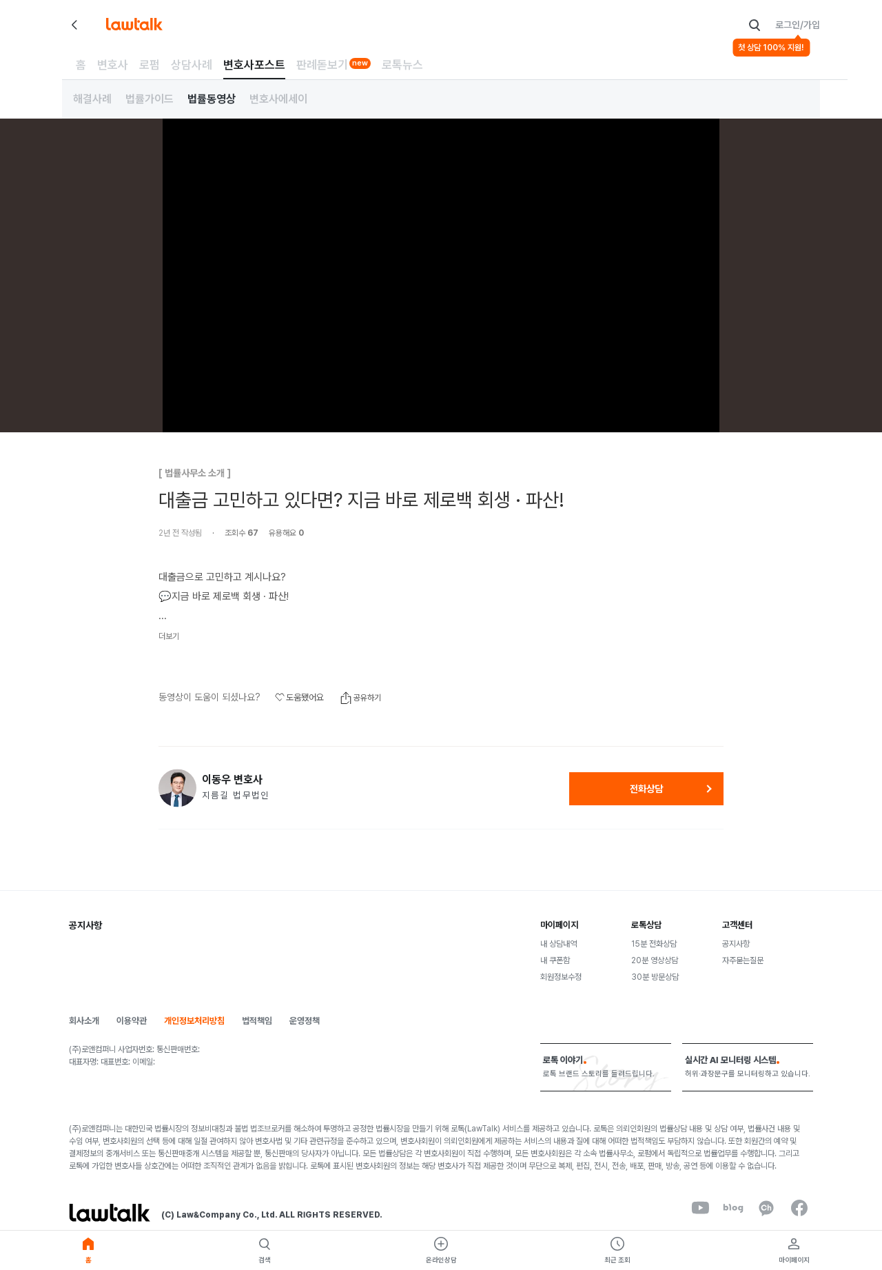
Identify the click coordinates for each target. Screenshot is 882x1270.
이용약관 (131, 1021)
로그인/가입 (797, 24)
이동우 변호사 (232, 779)
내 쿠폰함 (555, 960)
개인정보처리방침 (194, 1021)
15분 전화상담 (654, 944)
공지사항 (736, 944)
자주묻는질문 (742, 960)
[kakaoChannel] (766, 1208)
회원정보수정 (561, 977)
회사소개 (84, 1021)
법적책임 (257, 1021)
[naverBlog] (733, 1208)
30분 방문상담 (655, 977)
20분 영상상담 (654, 960)
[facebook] (799, 1208)
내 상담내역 (558, 944)
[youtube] (700, 1208)
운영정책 (304, 1021)
